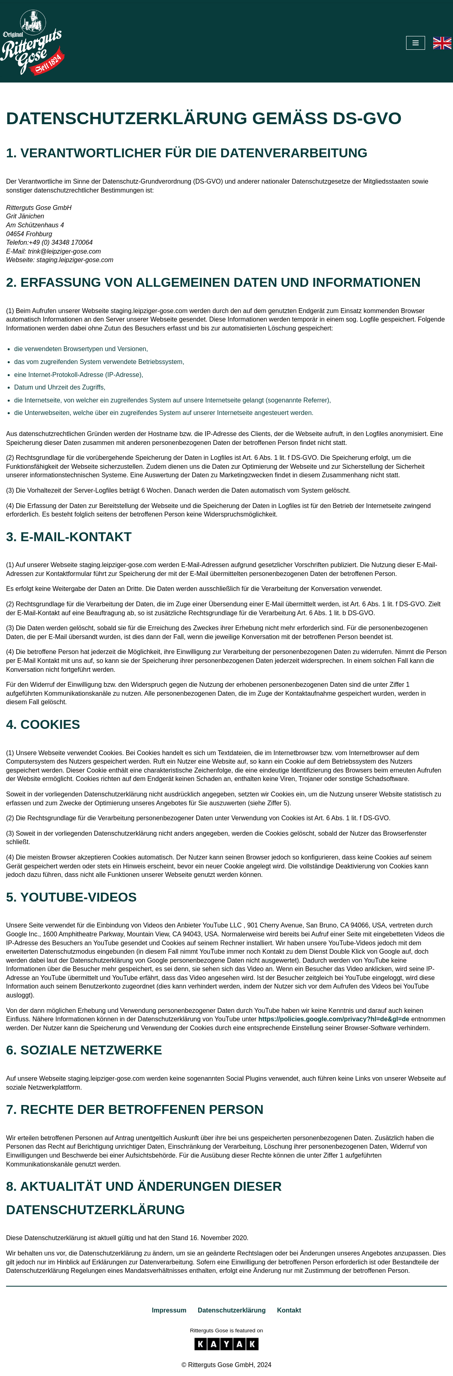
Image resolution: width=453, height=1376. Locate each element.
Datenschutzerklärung (232, 1310)
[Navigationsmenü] (415, 43)
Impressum (169, 1310)
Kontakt (289, 1310)
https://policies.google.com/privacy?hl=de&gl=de (333, 1019)
